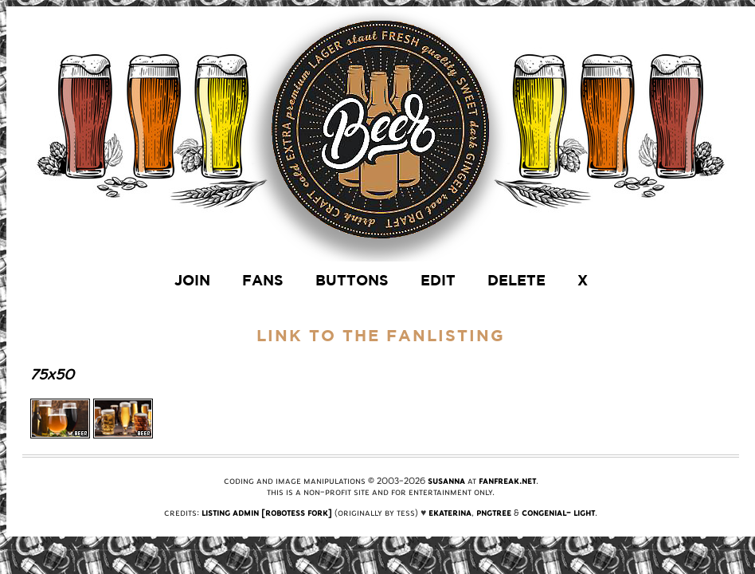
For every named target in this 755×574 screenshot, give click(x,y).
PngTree (493, 512)
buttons (352, 280)
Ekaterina (449, 512)
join (192, 280)
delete (516, 280)
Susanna (446, 480)
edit (438, 280)
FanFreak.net (507, 480)
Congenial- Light (558, 512)
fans (263, 280)
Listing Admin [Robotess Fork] (266, 512)
